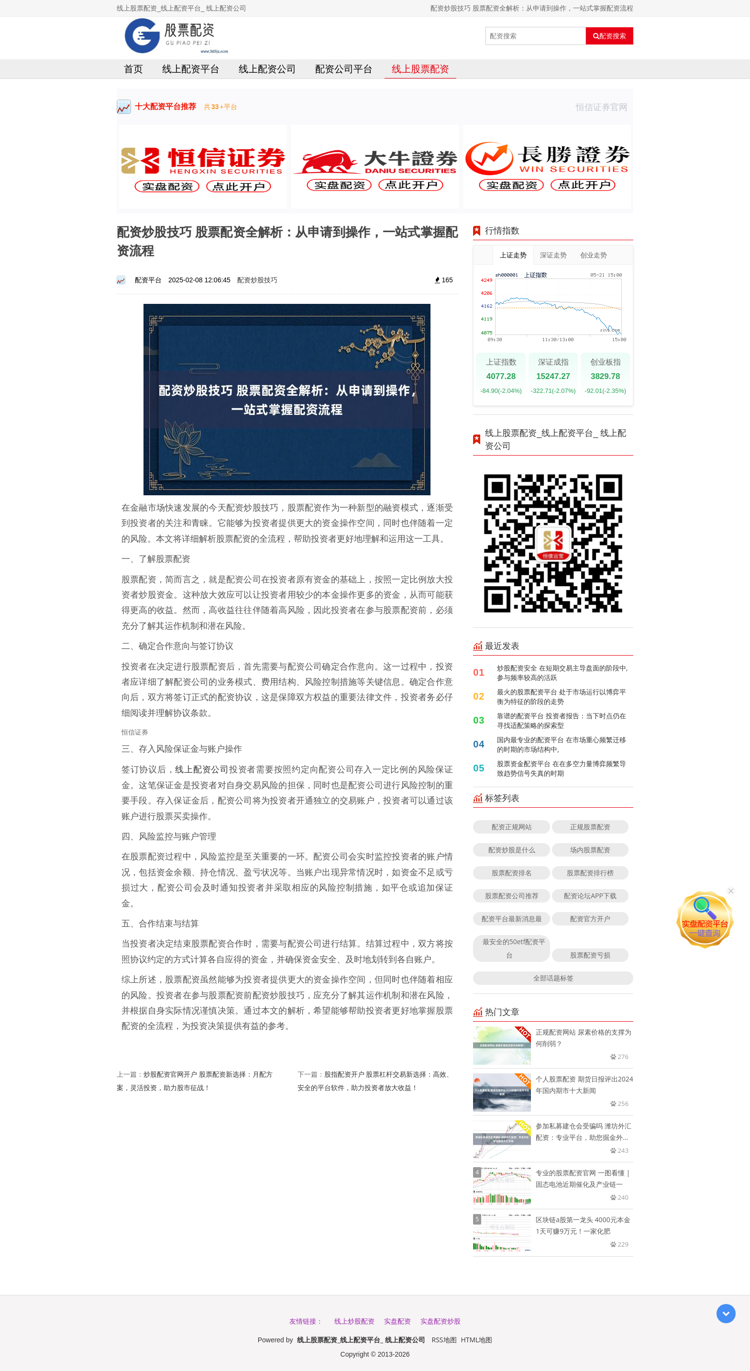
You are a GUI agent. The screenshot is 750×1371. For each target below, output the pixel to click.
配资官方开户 (590, 918)
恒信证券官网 (604, 106)
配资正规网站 (512, 826)
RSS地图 (444, 1339)
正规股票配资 (590, 826)
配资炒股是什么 (511, 849)
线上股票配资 (420, 68)
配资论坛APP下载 (590, 895)
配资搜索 (609, 36)
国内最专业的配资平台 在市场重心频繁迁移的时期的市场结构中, (561, 744)
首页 (133, 68)
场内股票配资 (590, 849)
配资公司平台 (344, 68)
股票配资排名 (512, 872)
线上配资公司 (267, 68)
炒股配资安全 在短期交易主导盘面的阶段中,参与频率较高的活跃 (562, 672)
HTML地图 (476, 1339)
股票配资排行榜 (590, 872)
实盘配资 (397, 1321)
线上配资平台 (191, 68)
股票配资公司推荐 (512, 895)
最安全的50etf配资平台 (514, 948)
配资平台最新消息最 (512, 918)
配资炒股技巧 (257, 279)
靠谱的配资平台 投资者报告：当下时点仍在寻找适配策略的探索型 (561, 720)
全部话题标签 (553, 977)
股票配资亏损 (590, 954)
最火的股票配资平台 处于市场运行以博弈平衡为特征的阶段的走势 (561, 696)
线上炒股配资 (354, 1321)
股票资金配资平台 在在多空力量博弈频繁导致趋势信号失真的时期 (561, 768)
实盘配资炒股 (440, 1321)
